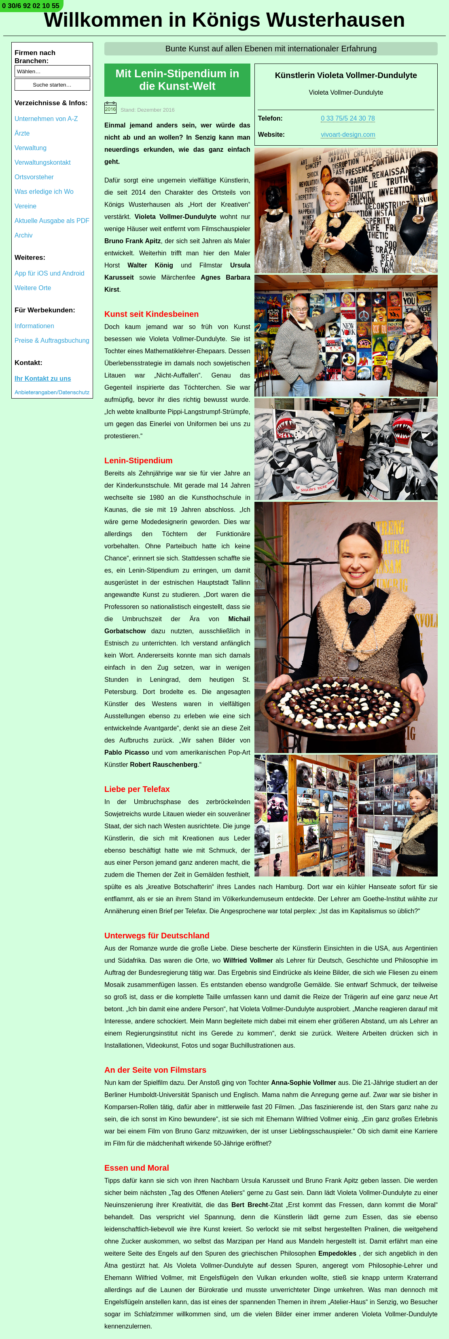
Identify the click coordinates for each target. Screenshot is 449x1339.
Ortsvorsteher (34, 177)
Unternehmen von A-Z (46, 118)
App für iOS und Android (50, 273)
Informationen (34, 326)
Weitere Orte (33, 287)
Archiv (23, 235)
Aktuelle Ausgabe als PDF (52, 220)
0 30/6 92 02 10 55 (30, 6)
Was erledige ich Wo (44, 191)
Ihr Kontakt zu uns (43, 378)
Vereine (25, 206)
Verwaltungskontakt (43, 162)
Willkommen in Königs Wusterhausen (224, 19)
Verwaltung (31, 147)
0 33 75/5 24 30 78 (348, 118)
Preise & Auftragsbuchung (52, 340)
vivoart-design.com (348, 134)
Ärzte (22, 133)
